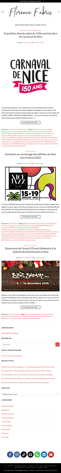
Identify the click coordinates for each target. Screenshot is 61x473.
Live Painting (6, 421)
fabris (15, 230)
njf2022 (50, 236)
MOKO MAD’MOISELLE (19, 236)
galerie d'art (29, 316)
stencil (32, 144)
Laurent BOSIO (9, 137)
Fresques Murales (8, 418)
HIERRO (31, 232)
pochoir (17, 142)
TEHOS (54, 144)
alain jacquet (38, 314)
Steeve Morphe (36, 318)
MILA (27, 140)
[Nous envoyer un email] (30, 454)
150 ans (35, 129)
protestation (34, 142)
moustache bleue (31, 236)
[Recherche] (59, 12)
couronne (32, 133)
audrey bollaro (31, 225)
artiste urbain (31, 131)
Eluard (46, 133)
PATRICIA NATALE (9, 238)
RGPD (37, 466)
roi (6, 144)
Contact (31, 466)
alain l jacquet (46, 314)
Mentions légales (50, 466)
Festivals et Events (26, 30)
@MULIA (25, 223)
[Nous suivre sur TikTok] (24, 454)
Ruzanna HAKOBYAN (13, 144)
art (7, 225)
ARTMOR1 (23, 225)
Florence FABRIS (39, 42)
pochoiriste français (25, 142)
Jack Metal (36, 316)
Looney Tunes (42, 467)
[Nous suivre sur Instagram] (17, 454)
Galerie (10, 466)
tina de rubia (25, 240)
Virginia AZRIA (10, 146)
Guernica (29, 135)
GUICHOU (35, 135)
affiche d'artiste (36, 223)
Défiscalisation (30, 467)
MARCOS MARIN (39, 234)
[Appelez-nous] (37, 454)
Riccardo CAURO (43, 142)
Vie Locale (5, 437)
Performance (36, 30)
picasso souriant (10, 142)
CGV (41, 466)
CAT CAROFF (9, 227)
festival (32, 230)
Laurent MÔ (17, 137)
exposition (11, 230)
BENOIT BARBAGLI (44, 225)
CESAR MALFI (20, 133)
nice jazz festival (41, 236)
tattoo (49, 144)
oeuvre (31, 140)
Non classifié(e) (31, 151)
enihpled (33, 227)
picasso (44, 140)
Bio (5, 466)
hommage (41, 135)
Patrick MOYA (20, 238)
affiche (30, 223)
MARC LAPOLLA (29, 234)
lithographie (40, 137)
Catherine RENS (11, 133)
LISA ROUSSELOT (19, 234)
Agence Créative (29, 470)
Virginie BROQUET (20, 146)
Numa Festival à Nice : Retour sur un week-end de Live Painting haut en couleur (29, 378)
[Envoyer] (58, 344)
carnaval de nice (45, 131)
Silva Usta (22, 144)
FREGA (7, 232)
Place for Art (19, 467)
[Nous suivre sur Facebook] (10, 454)
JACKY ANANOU (39, 232)
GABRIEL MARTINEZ (16, 232)
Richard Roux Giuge (29, 238)
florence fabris (22, 135)
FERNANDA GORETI (24, 230)
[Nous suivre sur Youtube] (51, 454)
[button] (3, 11)
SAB (37, 238)
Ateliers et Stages (7, 406)
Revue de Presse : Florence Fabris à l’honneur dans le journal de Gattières (26, 371)
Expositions (6, 410)
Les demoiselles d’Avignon (29, 137)
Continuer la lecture (30, 122)
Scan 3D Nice (40, 470)
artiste (25, 131)
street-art (37, 144)
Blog (25, 466)
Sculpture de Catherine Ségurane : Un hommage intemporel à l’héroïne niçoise (28, 367)
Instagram (18, 466)
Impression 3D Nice (51, 470)
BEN (36, 225)
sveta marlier (44, 144)
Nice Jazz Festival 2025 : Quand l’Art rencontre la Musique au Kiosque (25, 382)
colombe (27, 133)
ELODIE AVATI (40, 133)
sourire (28, 144)
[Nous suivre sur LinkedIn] (44, 454)
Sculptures (5, 433)
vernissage (33, 240)
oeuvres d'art (10, 318)
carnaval (37, 131)
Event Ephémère (12, 316)
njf (46, 236)
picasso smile (50, 140)
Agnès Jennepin (46, 223)
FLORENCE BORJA (12, 135)
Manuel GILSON (48, 137)
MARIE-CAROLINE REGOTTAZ (17, 140)
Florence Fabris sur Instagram (12, 356)
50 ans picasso (42, 129)
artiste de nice (16, 225)
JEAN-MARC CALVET (50, 232)
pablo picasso (37, 140)
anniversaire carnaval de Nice (14, 131)
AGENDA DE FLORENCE (10, 333)
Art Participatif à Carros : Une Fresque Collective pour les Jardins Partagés (27, 375)
